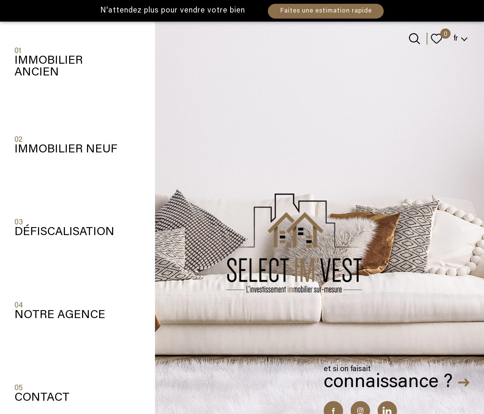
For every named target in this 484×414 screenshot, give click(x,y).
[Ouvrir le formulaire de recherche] (414, 39)
